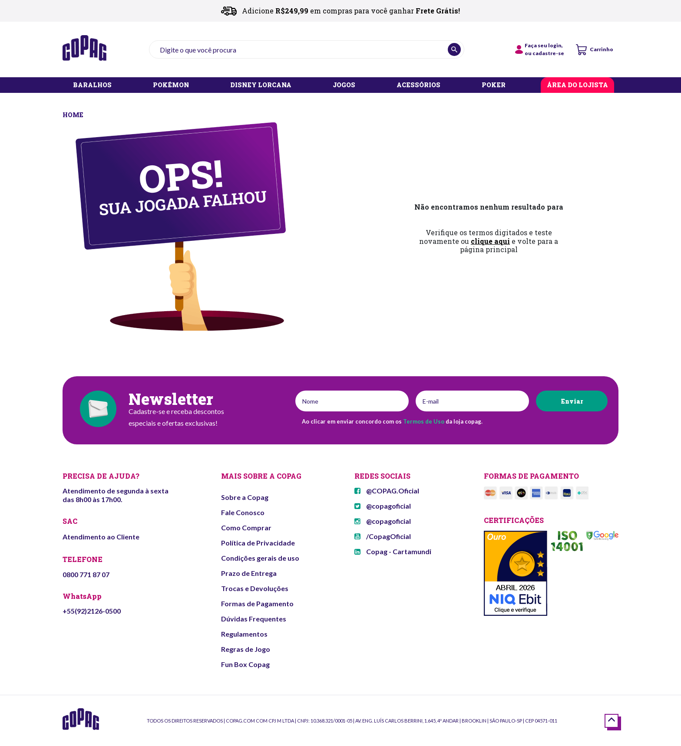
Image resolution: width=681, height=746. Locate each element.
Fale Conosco (242, 512)
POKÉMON (171, 85)
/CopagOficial (382, 536)
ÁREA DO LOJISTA (577, 85)
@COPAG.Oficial (386, 490)
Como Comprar (246, 527)
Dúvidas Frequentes (253, 619)
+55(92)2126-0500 (92, 611)
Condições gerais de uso (260, 558)
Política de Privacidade (258, 543)
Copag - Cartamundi (392, 551)
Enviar (572, 401)
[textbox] (306, 49)
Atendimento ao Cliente (101, 536)
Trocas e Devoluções (254, 588)
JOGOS (344, 85)
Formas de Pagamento (257, 603)
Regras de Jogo (245, 649)
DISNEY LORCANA (260, 85)
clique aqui (490, 241)
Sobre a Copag (244, 497)
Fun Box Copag (245, 664)
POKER (494, 85)
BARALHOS (92, 85)
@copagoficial (382, 506)
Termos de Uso (423, 421)
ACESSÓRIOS (418, 85)
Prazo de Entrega (249, 573)
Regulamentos (244, 634)
